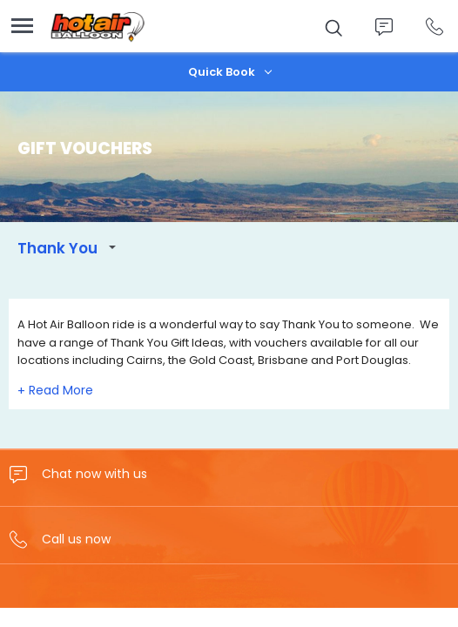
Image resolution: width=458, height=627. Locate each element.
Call (434, 26)
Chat (383, 26)
